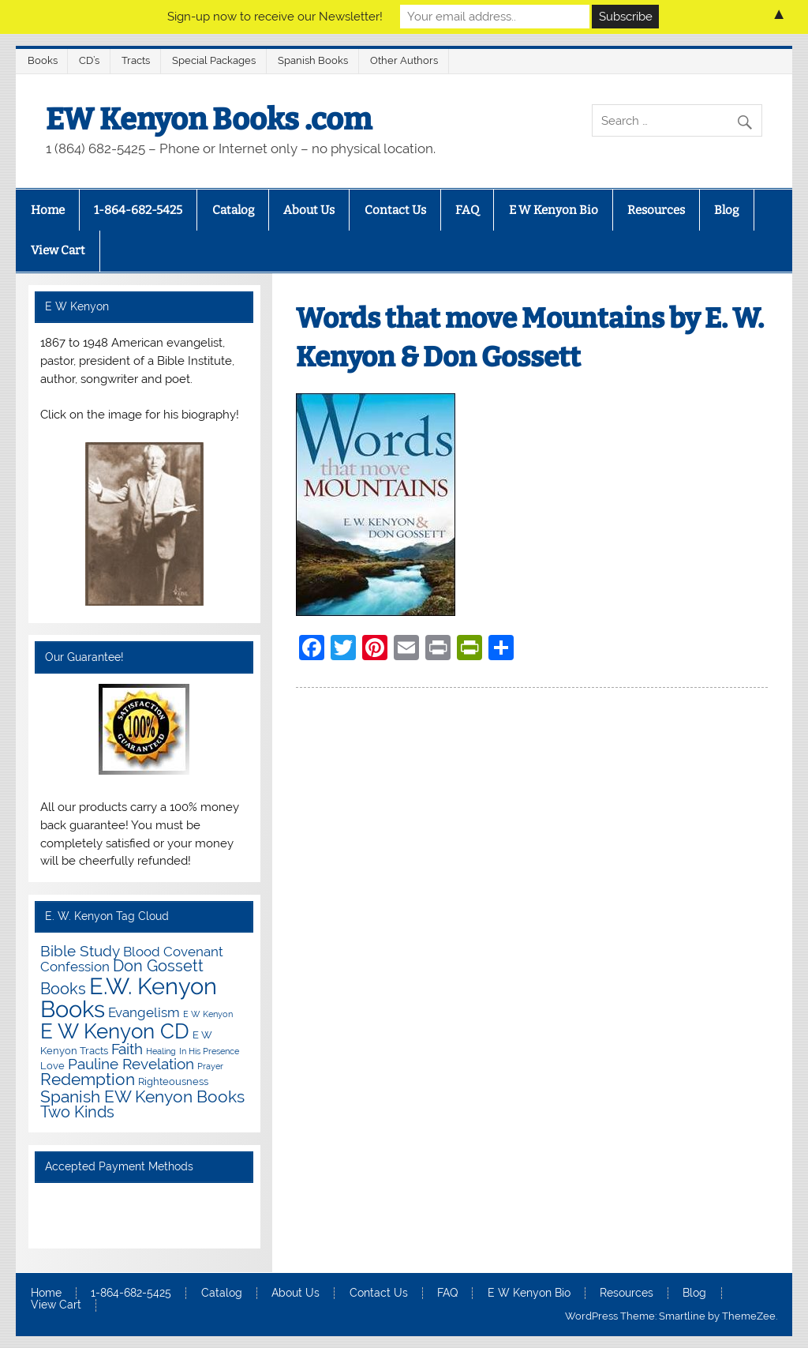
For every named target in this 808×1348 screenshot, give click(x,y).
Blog (726, 210)
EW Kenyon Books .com (209, 119)
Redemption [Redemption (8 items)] (87, 1079)
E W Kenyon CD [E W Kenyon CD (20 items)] (114, 1031)
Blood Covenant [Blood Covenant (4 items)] (173, 951)
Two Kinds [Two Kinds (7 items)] (77, 1111)
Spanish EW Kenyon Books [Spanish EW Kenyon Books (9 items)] (142, 1096)
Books (43, 60)
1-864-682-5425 (138, 210)
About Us (309, 210)
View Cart (58, 250)
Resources (656, 210)
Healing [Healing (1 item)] (161, 1051)
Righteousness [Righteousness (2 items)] (173, 1081)
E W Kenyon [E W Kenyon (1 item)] (208, 1014)
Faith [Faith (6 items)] (127, 1048)
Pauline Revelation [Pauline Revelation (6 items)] (131, 1063)
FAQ (467, 210)
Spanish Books (313, 60)
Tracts (136, 60)
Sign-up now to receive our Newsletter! (275, 16)
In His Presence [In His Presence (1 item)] (209, 1051)
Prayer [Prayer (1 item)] (210, 1066)
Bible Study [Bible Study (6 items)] (80, 950)
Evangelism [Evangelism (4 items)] (144, 1012)
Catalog (233, 210)
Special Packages (214, 60)
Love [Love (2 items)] (52, 1065)
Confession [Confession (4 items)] (75, 966)
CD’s (89, 60)
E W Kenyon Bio (553, 210)
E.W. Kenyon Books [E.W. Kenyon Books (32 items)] (128, 997)
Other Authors (404, 60)
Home (48, 210)
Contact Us (395, 210)
